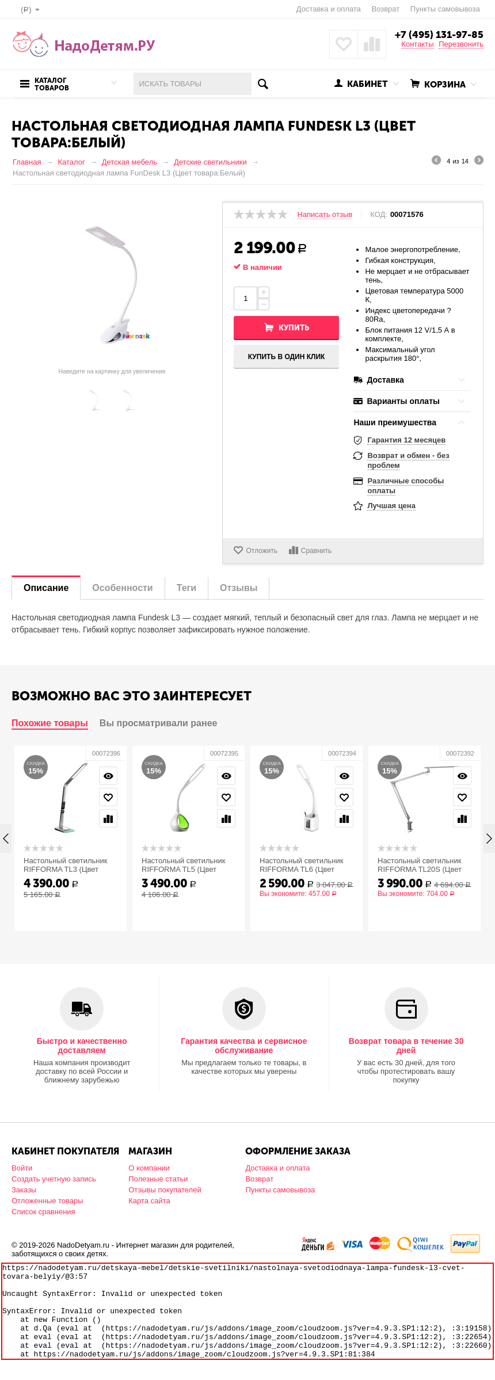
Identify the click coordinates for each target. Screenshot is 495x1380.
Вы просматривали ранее (159, 723)
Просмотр (108, 776)
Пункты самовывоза (445, 9)
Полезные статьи (158, 1179)
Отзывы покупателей (164, 1189)
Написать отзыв (324, 215)
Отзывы (238, 588)
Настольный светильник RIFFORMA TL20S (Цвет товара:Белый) (420, 869)
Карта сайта (149, 1200)
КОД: (378, 215)
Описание (46, 588)
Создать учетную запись (54, 1179)
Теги (186, 588)
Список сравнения (43, 1211)
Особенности (122, 588)
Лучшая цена (391, 505)
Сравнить (316, 551)
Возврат (385, 9)
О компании (149, 1168)
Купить (294, 327)
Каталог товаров (52, 84)
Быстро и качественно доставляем (82, 1045)
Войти (22, 1168)
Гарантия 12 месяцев (406, 440)
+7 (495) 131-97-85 (439, 34)
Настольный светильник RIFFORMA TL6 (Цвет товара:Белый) (301, 869)
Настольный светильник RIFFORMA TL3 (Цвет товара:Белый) (65, 869)
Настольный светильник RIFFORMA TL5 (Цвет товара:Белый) (183, 869)
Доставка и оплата (328, 9)
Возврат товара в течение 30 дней (406, 1045)
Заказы (24, 1189)
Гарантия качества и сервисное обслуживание (244, 1045)
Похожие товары (50, 723)
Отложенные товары (47, 1200)
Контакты (417, 44)
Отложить (261, 551)
